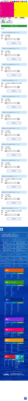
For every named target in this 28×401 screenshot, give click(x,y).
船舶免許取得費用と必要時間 (7, 265)
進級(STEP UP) (9, 21)
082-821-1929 (8, 250)
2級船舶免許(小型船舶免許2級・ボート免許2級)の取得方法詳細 (21, 258)
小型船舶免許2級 (9, 18)
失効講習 (3, 21)
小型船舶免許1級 (16, 18)
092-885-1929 (21, 250)
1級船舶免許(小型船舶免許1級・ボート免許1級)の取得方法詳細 (7, 258)
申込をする (14, 43)
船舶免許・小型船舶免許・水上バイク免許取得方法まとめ (14, 254)
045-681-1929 (21, 243)
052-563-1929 (8, 246)
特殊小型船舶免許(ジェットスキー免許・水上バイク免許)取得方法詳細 (7, 262)
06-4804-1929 (21, 246)
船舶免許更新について (20, 265)
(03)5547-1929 (8, 243)
